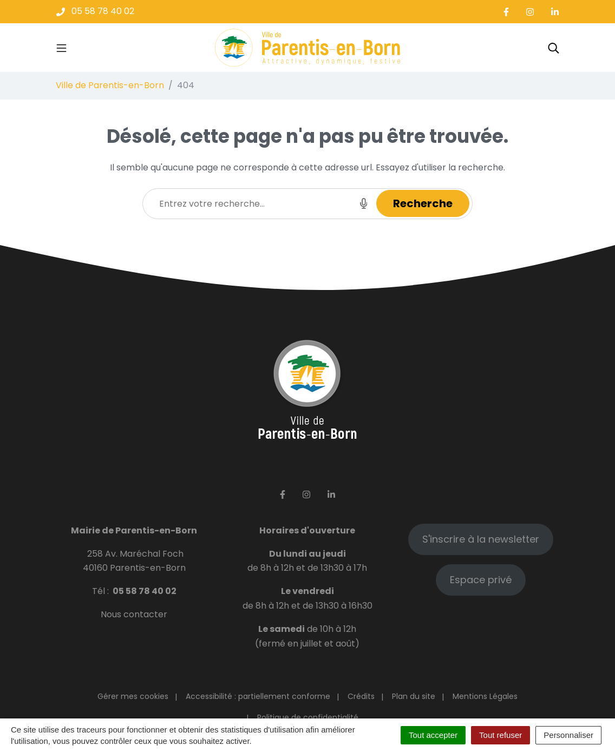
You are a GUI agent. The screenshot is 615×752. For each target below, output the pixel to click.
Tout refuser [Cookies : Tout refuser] (500, 735)
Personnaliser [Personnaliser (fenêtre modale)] (568, 735)
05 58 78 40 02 (144, 591)
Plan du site (413, 696)
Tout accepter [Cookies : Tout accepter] (433, 735)
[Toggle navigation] (61, 48)
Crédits (361, 696)
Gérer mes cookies (132, 696)
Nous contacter (134, 614)
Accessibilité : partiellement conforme (258, 696)
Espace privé (481, 579)
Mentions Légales (485, 696)
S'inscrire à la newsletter (480, 539)
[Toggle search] (553, 48)
